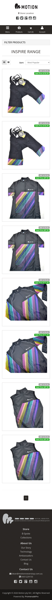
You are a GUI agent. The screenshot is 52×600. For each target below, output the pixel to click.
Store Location (26, 13)
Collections (25, 537)
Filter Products (14, 42)
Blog (26, 563)
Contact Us (26, 559)
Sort (21, 62)
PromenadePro (32, 596)
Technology (26, 551)
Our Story (26, 547)
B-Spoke (26, 533)
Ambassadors (26, 555)
